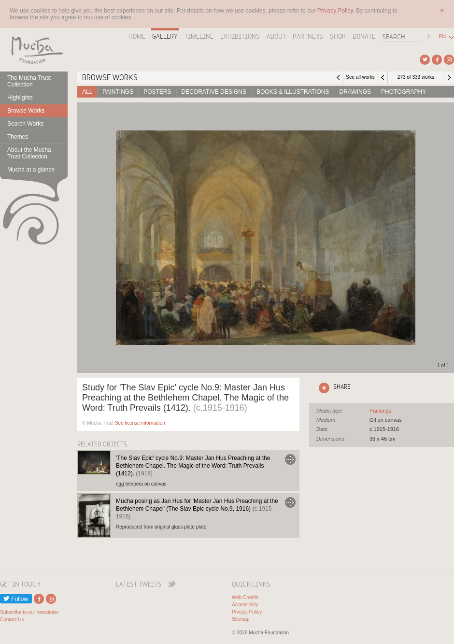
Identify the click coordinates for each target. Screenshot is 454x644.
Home (136, 36)
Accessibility (245, 604)
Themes (17, 136)
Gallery (165, 36)
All (87, 91)
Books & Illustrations (292, 91)
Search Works (25, 123)
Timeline (198, 36)
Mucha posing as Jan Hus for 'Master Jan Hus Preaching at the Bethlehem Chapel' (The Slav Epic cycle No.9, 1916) (197, 509)
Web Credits (245, 597)
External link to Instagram (449, 60)
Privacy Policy (247, 612)
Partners (308, 36)
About (276, 36)
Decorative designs (214, 91)
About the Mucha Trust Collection (29, 153)
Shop (338, 36)
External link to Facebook (437, 60)
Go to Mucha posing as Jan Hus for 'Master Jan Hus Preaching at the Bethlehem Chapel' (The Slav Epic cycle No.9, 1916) (290, 502)
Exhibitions (240, 36)
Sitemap (241, 619)
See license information (140, 423)
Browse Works (25, 110)
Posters (157, 91)
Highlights (20, 97)
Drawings (355, 91)
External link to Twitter (425, 60)
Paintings (117, 91)
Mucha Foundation (34, 50)
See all (380, 411)
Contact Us (12, 619)
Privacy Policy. (336, 10)
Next (449, 77)
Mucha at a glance (31, 169)
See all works (360, 77)
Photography (403, 91)
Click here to (333, 388)
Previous (382, 77)
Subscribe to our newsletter (29, 612)
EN (442, 36)
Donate (364, 36)
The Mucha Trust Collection (29, 81)
